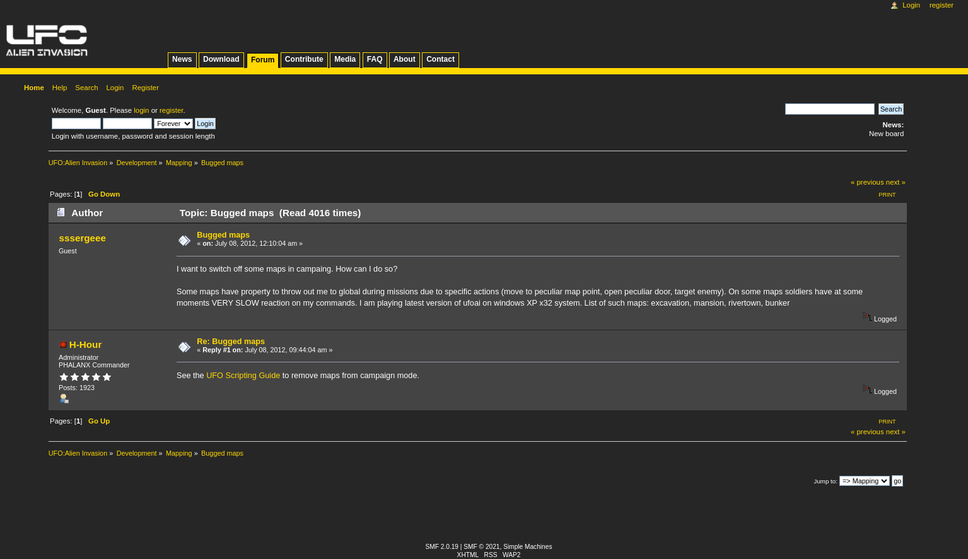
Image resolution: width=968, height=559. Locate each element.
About (405, 59)
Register (941, 5)
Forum (262, 59)
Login (911, 5)
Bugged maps (223, 235)
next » (896, 182)
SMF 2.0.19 (442, 546)
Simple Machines (527, 546)
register (171, 110)
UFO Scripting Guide (243, 375)
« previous (867, 182)
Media (345, 59)
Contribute (304, 59)
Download (221, 59)
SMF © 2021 (481, 546)
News (182, 59)
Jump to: (825, 481)
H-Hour (85, 344)
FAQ (375, 59)
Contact (440, 59)
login (141, 110)
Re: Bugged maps (231, 341)
